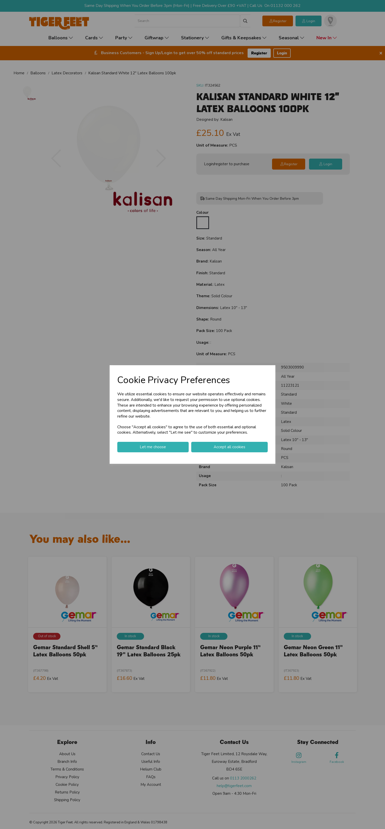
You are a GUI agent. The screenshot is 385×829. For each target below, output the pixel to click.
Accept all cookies (229, 446)
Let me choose (153, 446)
